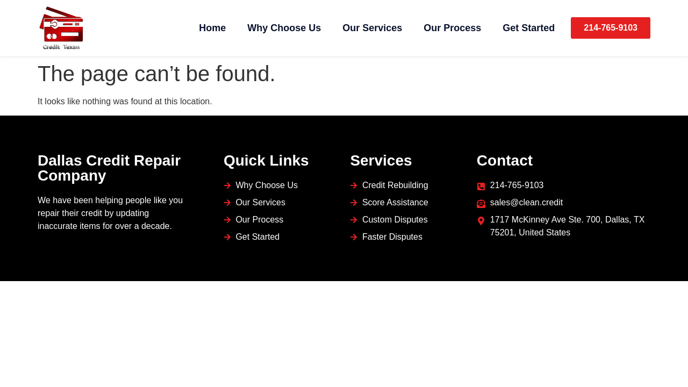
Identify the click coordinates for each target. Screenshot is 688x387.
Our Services (372, 28)
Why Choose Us (284, 28)
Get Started (529, 28)
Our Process (452, 28)
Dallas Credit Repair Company (109, 168)
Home (212, 28)
